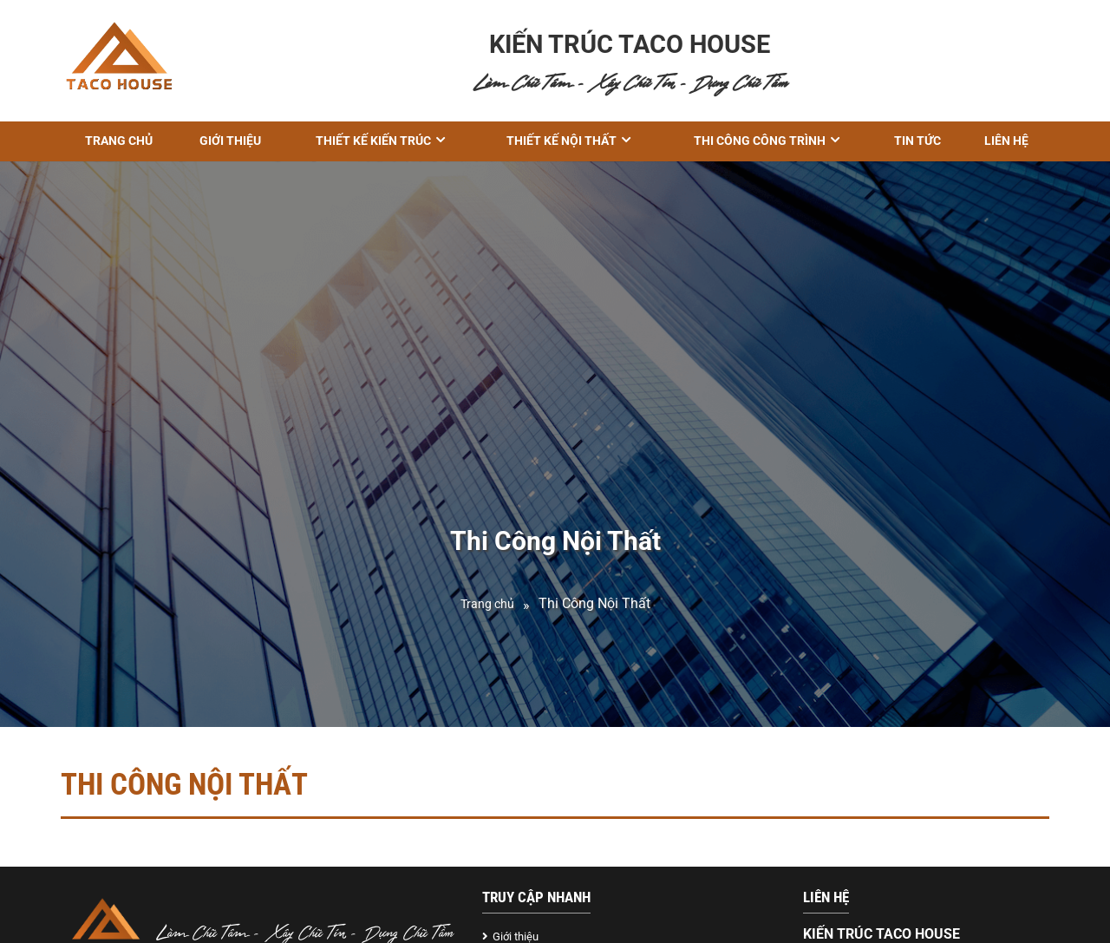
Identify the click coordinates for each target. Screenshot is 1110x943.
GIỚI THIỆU (230, 140)
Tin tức (917, 140)
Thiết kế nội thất (561, 140)
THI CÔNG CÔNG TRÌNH (760, 140)
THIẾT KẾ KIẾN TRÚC (373, 140)
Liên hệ (1006, 140)
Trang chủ (119, 140)
